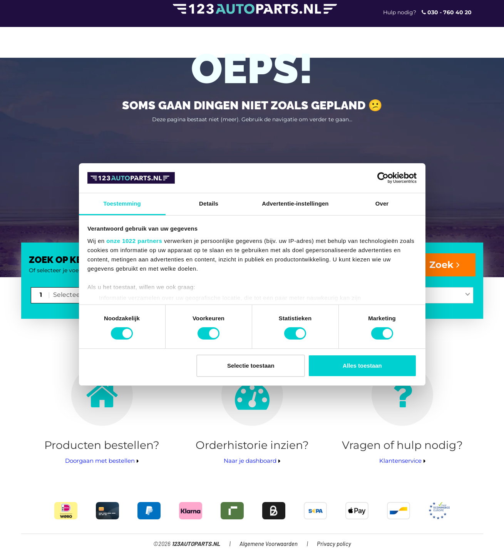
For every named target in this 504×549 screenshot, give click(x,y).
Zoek (444, 264)
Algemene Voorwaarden (268, 544)
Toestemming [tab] (122, 203)
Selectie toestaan (251, 365)
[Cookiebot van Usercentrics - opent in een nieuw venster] (383, 178)
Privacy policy (334, 544)
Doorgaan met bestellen (100, 460)
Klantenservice (400, 460)
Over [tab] (382, 203)
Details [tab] (208, 203)
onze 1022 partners (134, 241)
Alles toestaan (362, 365)
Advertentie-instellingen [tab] (295, 203)
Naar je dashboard (250, 460)
